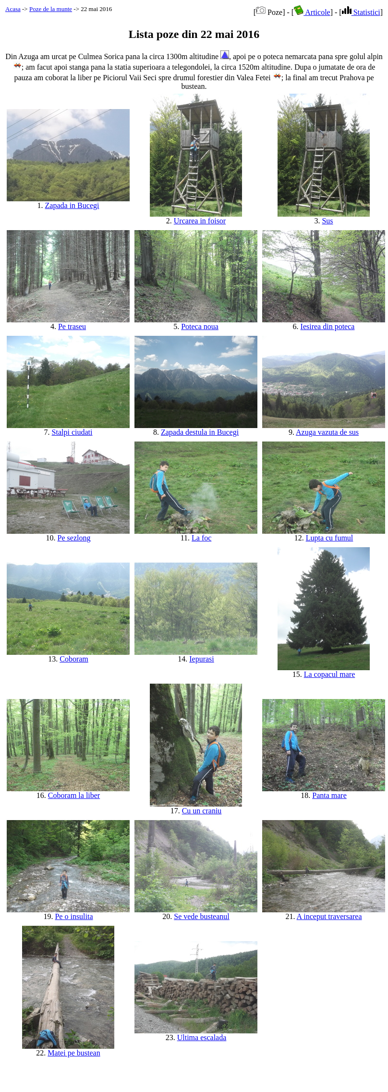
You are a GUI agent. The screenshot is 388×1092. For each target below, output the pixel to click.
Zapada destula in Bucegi (200, 432)
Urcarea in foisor (200, 221)
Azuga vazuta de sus (327, 432)
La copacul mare (329, 674)
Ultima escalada (202, 1037)
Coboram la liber (74, 795)
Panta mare (329, 795)
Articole (312, 12)
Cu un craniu (202, 811)
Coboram (74, 659)
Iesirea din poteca (328, 326)
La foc (201, 538)
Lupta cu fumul (329, 538)
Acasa (13, 8)
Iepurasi (201, 659)
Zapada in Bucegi (72, 205)
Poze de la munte (50, 8)
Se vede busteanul (202, 916)
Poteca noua (199, 326)
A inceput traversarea (329, 916)
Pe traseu (72, 326)
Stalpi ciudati (72, 432)
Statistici (361, 12)
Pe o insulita (74, 916)
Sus (327, 221)
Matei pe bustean (74, 1053)
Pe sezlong (74, 538)
